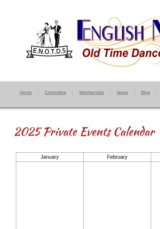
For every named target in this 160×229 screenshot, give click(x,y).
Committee (55, 92)
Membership (91, 92)
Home (25, 92)
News (122, 92)
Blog (145, 92)
